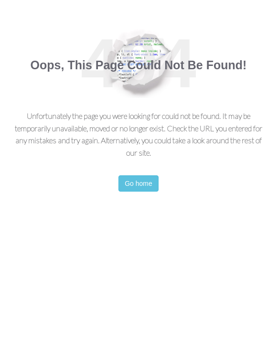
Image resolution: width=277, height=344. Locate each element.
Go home (138, 183)
